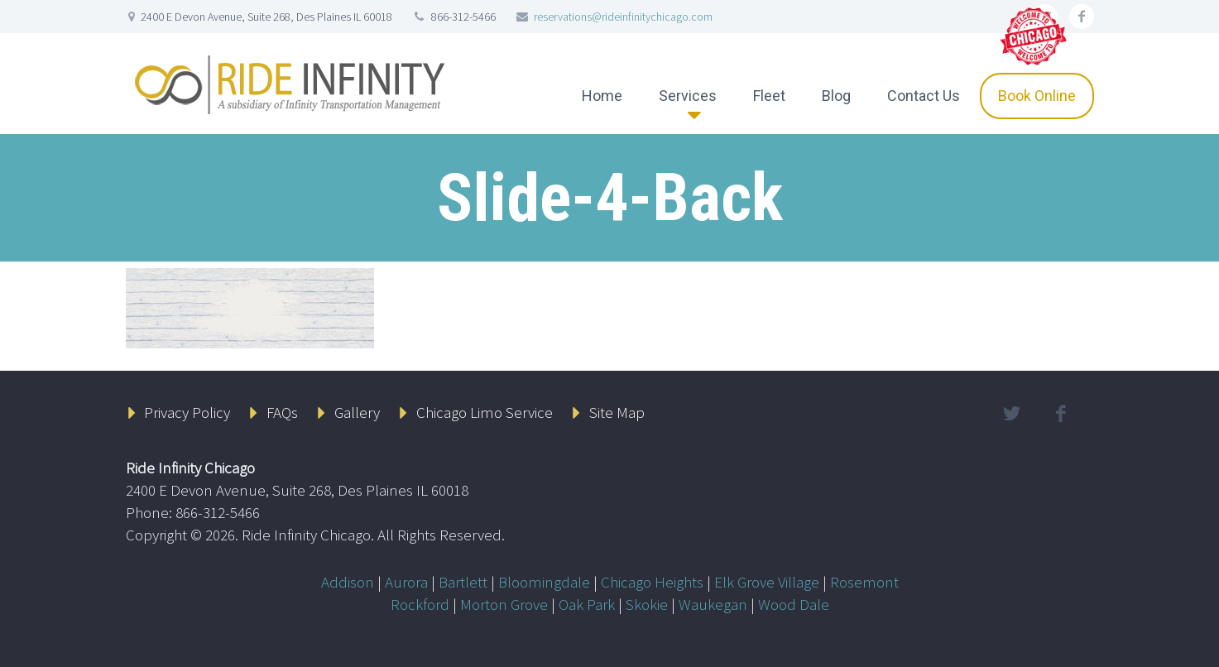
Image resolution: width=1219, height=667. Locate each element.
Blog (836, 95)
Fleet (769, 95)
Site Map (617, 412)
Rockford (420, 604)
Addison (347, 582)
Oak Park (587, 604)
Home (602, 95)
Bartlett (463, 582)
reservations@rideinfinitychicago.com (623, 16)
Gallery (357, 412)
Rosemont (864, 582)
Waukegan (713, 604)
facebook (1081, 16)
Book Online (1037, 95)
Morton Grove (504, 604)
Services (688, 95)
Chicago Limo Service (484, 412)
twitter (1012, 413)
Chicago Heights (652, 582)
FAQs (282, 412)
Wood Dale (793, 604)
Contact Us (923, 95)
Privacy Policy (187, 412)
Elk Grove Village (766, 582)
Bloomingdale (544, 582)
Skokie (647, 604)
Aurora (406, 582)
